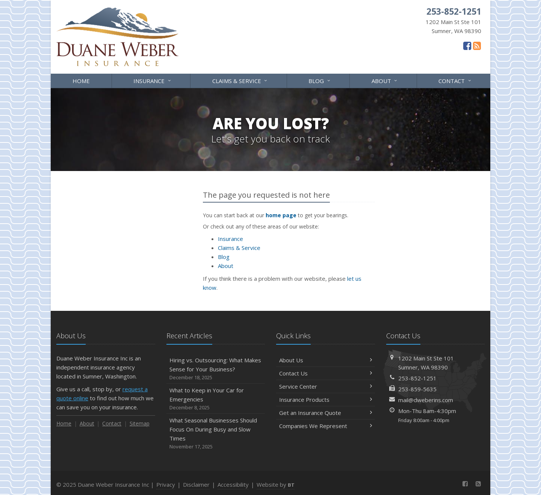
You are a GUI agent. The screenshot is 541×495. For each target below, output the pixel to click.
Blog (319, 80)
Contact (455, 80)
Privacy (165, 484)
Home (81, 81)
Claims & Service (240, 80)
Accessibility (233, 484)
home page (281, 215)
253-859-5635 (417, 389)
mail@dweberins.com (425, 400)
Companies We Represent (325, 426)
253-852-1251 (417, 378)
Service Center (325, 386)
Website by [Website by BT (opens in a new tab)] (276, 484)
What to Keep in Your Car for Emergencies (215, 399)
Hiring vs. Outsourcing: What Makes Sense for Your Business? (215, 368)
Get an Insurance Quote (325, 412)
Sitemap (140, 423)
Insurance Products (325, 399)
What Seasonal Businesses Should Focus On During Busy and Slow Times (215, 433)
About (385, 80)
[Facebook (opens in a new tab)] (467, 45)
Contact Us (325, 373)
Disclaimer (196, 484)
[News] (477, 45)
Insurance (152, 80)
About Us (325, 360)
